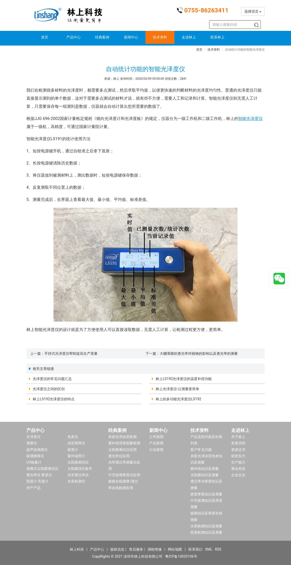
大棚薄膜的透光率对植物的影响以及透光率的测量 (199, 353)
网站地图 (175, 549)
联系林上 (217, 37)
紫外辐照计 (76, 456)
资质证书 (238, 450)
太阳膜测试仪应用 (122, 450)
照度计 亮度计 (37, 481)
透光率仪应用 (119, 456)
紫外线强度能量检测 (124, 443)
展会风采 (238, 469)
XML (208, 549)
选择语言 (252, 11)
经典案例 (102, 37)
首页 (44, 37)
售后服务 (136, 549)
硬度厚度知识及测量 (206, 494)
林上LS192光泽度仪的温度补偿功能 (184, 379)
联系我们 (195, 549)
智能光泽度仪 (250, 118)
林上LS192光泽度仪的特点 (54, 399)
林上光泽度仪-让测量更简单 (177, 389)
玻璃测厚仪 (35, 456)
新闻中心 (131, 37)
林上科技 (77, 549)
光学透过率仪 (78, 475)
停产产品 (33, 488)
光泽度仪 (33, 437)
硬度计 (72, 450)
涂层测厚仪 (76, 443)
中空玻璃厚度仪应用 (124, 475)
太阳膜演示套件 (79, 469)
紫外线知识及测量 (204, 469)
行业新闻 (156, 450)
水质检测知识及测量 (206, 526)
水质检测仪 (76, 481)
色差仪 (72, 437)
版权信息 (117, 549)
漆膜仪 (31, 443)
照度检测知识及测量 (206, 532)
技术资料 (160, 37)
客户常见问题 (201, 450)
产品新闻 (156, 443)
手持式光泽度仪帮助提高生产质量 (71, 353)
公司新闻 (156, 437)
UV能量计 (34, 462)
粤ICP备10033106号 (181, 556)
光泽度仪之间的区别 (49, 389)
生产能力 (238, 462)
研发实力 (238, 456)
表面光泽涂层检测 (122, 437)
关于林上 (238, 437)
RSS (218, 549)
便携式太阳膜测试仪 (42, 469)
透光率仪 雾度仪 (39, 475)
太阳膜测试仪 (78, 462)
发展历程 (238, 443)
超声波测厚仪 (37, 450)
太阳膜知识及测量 (204, 475)
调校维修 (155, 549)
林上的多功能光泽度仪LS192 (178, 399)
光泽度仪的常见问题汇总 (52, 379)
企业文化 (238, 475)
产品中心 (73, 37)
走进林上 (189, 37)
